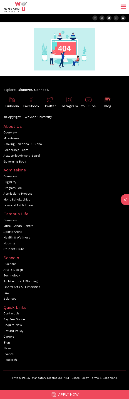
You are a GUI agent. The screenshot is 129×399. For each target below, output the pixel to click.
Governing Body (14, 161)
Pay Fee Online (14, 319)
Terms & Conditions (103, 377)
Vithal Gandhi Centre (18, 226)
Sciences (9, 298)
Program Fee (12, 188)
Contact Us (11, 313)
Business (9, 264)
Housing (9, 243)
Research (10, 359)
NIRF (67, 377)
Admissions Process (17, 193)
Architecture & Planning (20, 281)
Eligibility (9, 182)
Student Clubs (14, 249)
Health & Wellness (16, 237)
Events (8, 354)
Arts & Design (13, 269)
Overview (10, 132)
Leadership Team (15, 150)
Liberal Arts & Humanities (21, 287)
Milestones (11, 138)
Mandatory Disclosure (47, 377)
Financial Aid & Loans (18, 205)
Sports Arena (12, 231)
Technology (11, 275)
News (7, 348)
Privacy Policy (21, 377)
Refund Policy (13, 331)
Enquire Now (12, 325)
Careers (9, 336)
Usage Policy (80, 377)
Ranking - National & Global (23, 144)
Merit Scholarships (16, 199)
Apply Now (64, 394)
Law (6, 293)
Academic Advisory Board (21, 155)
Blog (6, 342)
